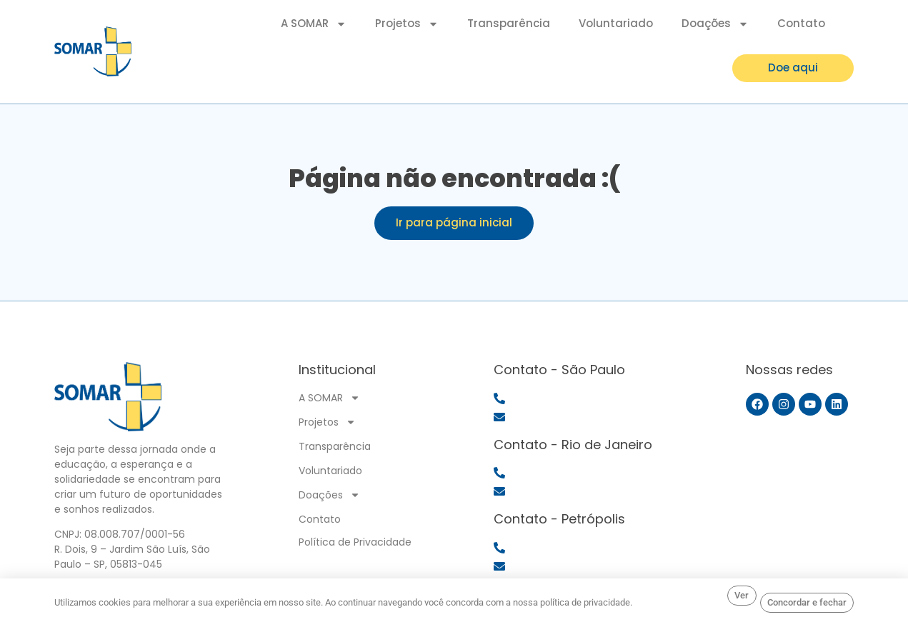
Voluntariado (616, 22)
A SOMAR (313, 23)
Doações (715, 23)
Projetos (407, 23)
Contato (801, 22)
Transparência (508, 22)
